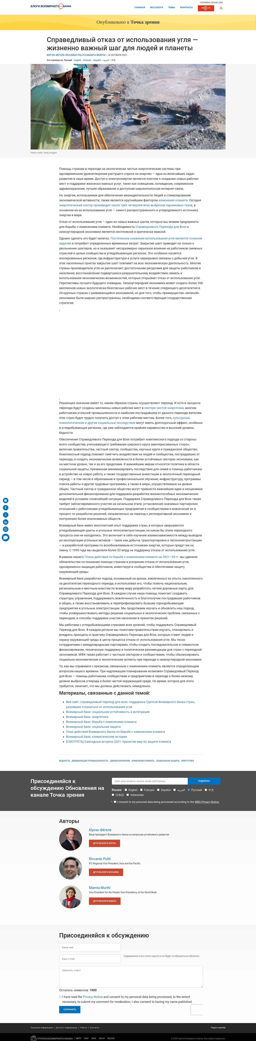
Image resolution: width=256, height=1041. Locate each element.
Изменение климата (143, 761)
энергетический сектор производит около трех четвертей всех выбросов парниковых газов (125, 205)
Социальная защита (167, 761)
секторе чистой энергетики (164, 408)
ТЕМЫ (171, 7)
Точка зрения (145, 22)
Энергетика (187, 761)
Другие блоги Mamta (104, 901)
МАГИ (102, 1038)
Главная (139, 7)
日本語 (120, 795)
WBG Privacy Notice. (207, 802)
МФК (93, 1038)
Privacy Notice (93, 997)
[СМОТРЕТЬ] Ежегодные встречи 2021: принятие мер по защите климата (118, 741)
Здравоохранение (120, 761)
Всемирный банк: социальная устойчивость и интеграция (108, 712)
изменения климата (173, 200)
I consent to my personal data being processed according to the (168, 802)
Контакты (186, 7)
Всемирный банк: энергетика (87, 717)
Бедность (64, 761)
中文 (113, 60)
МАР (86, 1038)
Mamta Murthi (96, 55)
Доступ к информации (66, 1027)
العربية (106, 60)
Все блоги (156, 7)
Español (97, 60)
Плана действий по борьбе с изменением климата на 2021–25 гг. (131, 557)
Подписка (204, 781)
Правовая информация (42, 1027)
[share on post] (5, 515)
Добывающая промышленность (90, 761)
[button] (221, 8)
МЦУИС (111, 1038)
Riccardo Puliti (75, 55)
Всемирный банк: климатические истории (96, 736)
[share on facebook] (5, 507)
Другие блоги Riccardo (106, 872)
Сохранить (69, 1009)
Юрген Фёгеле (56, 55)
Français (87, 60)
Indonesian (137, 795)
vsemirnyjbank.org (211, 2)
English (77, 60)
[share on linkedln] (5, 522)
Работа (83, 1027)
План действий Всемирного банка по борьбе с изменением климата (115, 731)
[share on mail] (5, 500)
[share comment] (5, 537)
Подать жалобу (218, 1027)
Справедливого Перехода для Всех (161, 227)
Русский (68, 60)
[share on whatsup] (5, 529)
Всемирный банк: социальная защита (93, 726)
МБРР (79, 1038)
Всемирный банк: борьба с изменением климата (101, 722)
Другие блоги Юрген (104, 843)
